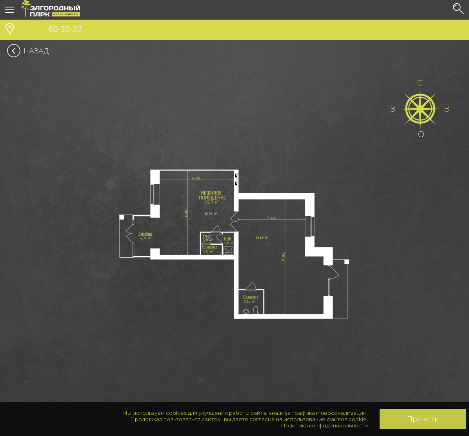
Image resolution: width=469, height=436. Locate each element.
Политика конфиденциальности (324, 425)
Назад (30, 51)
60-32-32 (51, 30)
